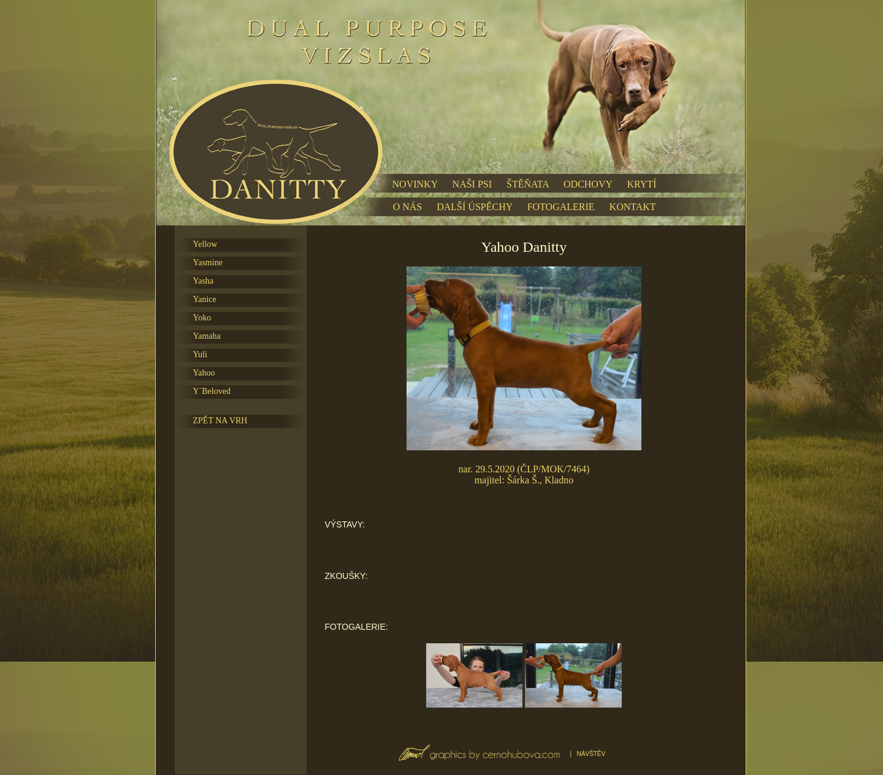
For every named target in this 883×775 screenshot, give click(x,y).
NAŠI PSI (472, 184)
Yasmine (208, 262)
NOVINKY (415, 184)
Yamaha (207, 336)
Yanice (204, 299)
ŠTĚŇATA (527, 184)
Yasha (203, 280)
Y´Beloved (212, 391)
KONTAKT (633, 207)
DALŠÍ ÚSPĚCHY (474, 207)
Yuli (200, 354)
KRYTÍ (641, 184)
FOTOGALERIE (561, 207)
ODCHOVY (588, 184)
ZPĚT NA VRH (220, 420)
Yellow (205, 244)
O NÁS (407, 207)
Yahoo (204, 372)
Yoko (202, 317)
